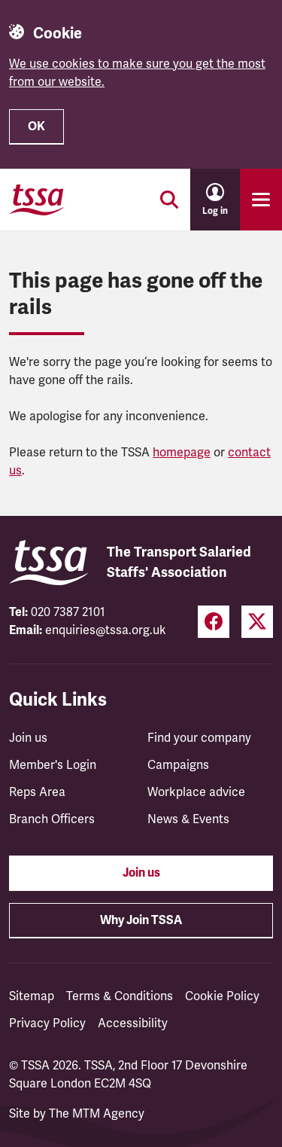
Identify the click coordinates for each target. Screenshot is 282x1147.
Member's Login (52, 765)
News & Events (188, 819)
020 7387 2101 (68, 612)
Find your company (199, 738)
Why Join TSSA (141, 920)
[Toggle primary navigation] (261, 199)
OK (36, 126)
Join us (28, 738)
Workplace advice (196, 792)
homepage (182, 452)
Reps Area (37, 792)
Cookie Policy (222, 996)
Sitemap (31, 996)
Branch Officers (52, 819)
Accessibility (133, 1023)
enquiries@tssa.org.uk (105, 630)
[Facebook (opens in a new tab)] (213, 622)
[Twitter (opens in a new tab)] (257, 622)
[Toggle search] (169, 199)
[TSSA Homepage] (37, 199)
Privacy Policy (47, 1023)
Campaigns (178, 765)
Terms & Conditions (119, 996)
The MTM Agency (96, 1113)
